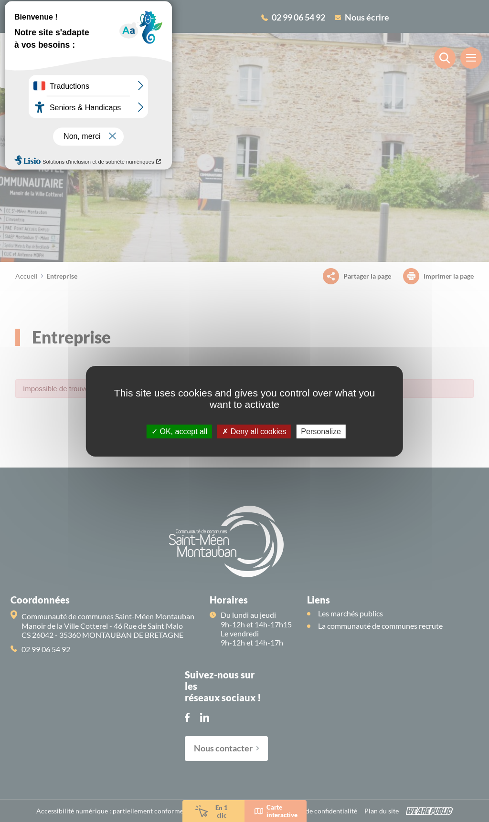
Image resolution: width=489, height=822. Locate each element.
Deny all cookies (254, 431)
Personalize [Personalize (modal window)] (321, 431)
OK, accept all (179, 431)
